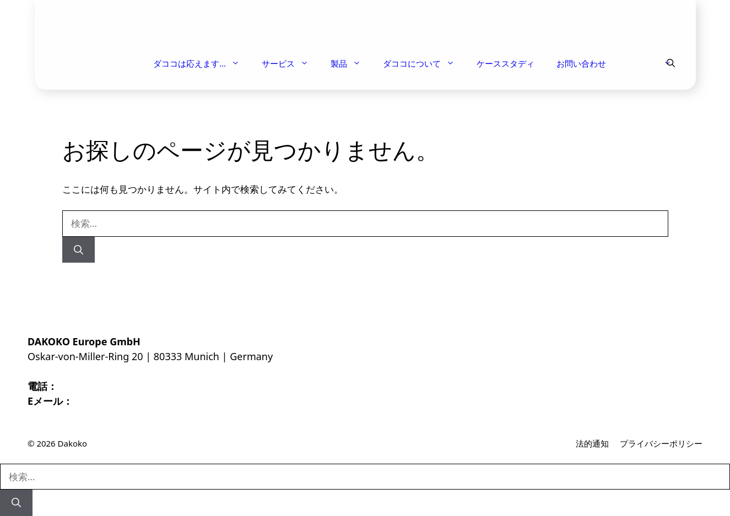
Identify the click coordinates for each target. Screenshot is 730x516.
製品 (351, 63)
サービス (291, 63)
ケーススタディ (505, 63)
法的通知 (592, 443)
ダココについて (424, 63)
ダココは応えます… (202, 63)
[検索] (78, 250)
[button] (671, 63)
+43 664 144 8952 (98, 386)
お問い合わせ (581, 63)
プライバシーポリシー (661, 443)
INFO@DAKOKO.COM (124, 401)
